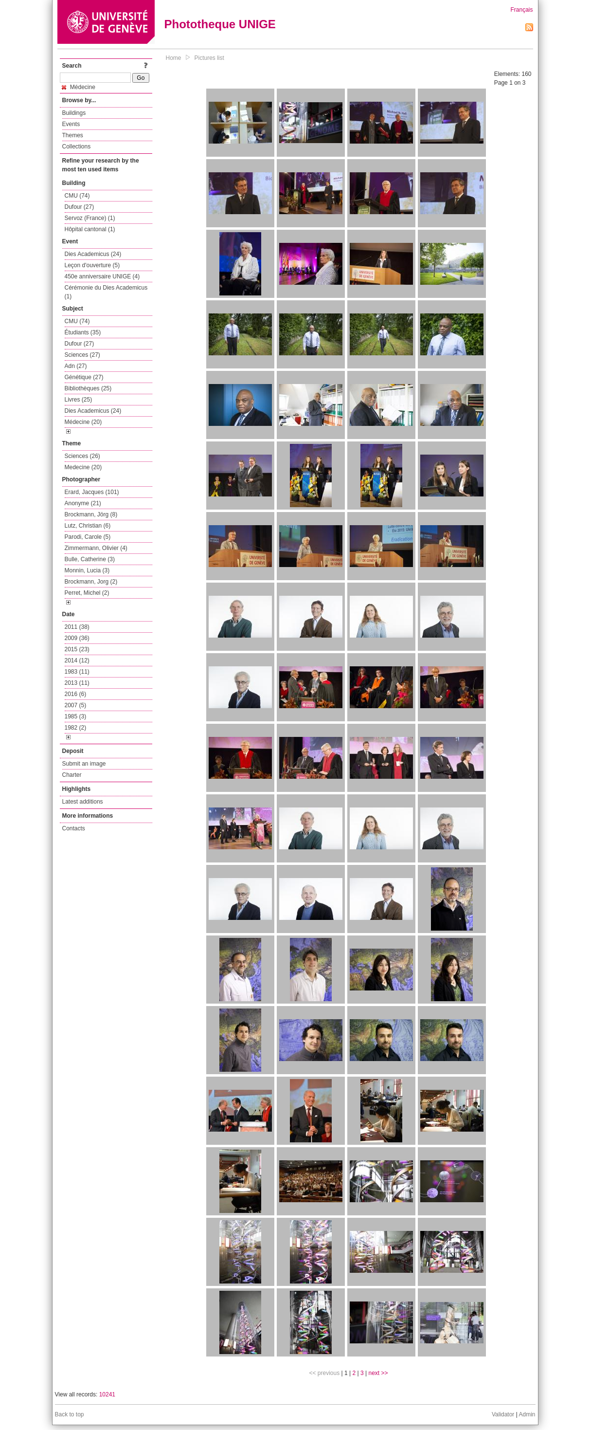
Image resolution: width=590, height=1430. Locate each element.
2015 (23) (77, 649)
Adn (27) (76, 366)
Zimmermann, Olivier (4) (96, 548)
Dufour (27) (79, 206)
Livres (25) (78, 399)
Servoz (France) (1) (90, 218)
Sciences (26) (82, 456)
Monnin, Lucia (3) (87, 570)
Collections (76, 146)
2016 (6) (76, 694)
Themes (72, 135)
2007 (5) (76, 705)
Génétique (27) (84, 377)
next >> (378, 1373)
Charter (72, 774)
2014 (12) (77, 660)
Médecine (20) (83, 422)
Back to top (69, 1414)
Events (71, 124)
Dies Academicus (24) (93, 254)
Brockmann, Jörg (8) (91, 514)
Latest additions (82, 801)
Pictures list (209, 58)
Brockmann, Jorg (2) (91, 581)
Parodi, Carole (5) (88, 536)
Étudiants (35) (83, 332)
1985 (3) (76, 716)
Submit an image (84, 763)
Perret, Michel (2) (87, 592)
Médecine (78, 87)
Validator (503, 1414)
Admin (526, 1414)
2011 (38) (77, 626)
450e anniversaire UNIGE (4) (102, 276)
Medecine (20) (83, 467)
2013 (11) (77, 682)
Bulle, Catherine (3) (90, 559)
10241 (107, 1394)
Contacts (73, 828)
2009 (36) (77, 638)
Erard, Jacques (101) (92, 492)
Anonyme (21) (83, 503)
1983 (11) (77, 671)
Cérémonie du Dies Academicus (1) (106, 292)
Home (173, 58)
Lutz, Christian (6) (88, 525)
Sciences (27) (82, 354)
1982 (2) (76, 727)
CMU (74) (77, 195)
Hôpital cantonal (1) (90, 229)
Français (521, 9)
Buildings (74, 113)
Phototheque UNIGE (220, 24)
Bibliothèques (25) (88, 388)
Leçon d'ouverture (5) (92, 265)
